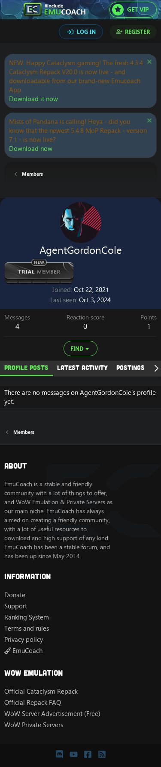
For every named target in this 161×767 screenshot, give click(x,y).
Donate (14, 594)
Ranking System (26, 617)
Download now (30, 148)
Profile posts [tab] (26, 367)
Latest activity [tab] (82, 367)
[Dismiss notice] (148, 62)
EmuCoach (23, 650)
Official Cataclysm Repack (41, 691)
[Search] (12, 33)
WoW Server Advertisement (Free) (52, 713)
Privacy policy (23, 639)
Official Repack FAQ (32, 702)
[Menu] (12, 10)
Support (15, 606)
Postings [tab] (130, 367)
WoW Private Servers (33, 724)
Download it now (33, 98)
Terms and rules (26, 628)
